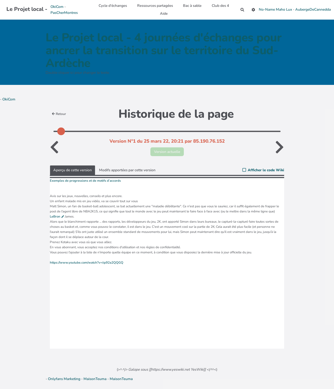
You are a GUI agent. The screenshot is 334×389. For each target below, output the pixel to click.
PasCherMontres (64, 12)
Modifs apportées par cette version (127, 170)
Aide (164, 13)
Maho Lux (284, 9)
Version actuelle (167, 151)
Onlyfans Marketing (64, 378)
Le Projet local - (26, 9)
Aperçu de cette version (72, 170)
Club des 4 (220, 5)
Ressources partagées (155, 5)
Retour (59, 114)
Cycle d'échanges (113, 5)
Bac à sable (192, 5)
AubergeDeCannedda (313, 9)
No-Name (267, 9)
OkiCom (57, 6)
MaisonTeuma (95, 378)
